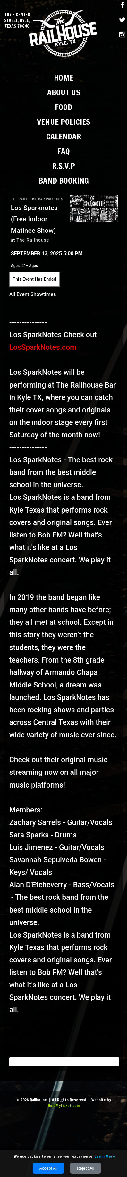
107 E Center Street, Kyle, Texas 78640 (17, 20)
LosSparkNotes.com (43, 347)
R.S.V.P (63, 165)
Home (63, 77)
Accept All (48, 1168)
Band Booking (63, 180)
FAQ (63, 151)
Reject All (85, 1168)
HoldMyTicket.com (64, 1105)
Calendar (63, 136)
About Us (63, 92)
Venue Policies (63, 121)
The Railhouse (32, 240)
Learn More (104, 1156)
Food (63, 107)
